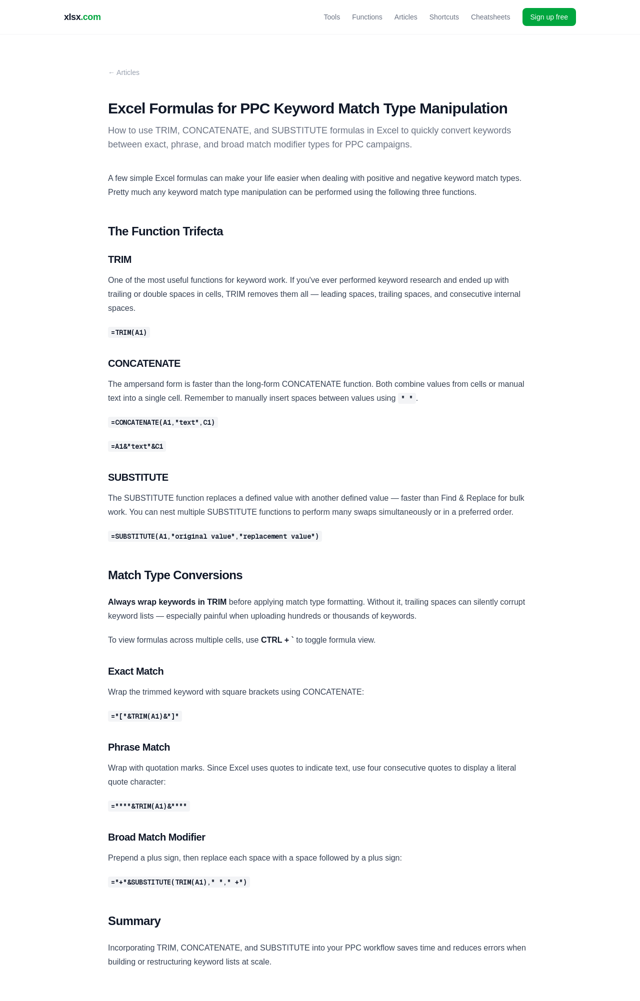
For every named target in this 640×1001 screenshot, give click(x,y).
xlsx (82, 17)
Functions (367, 17)
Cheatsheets (490, 17)
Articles (406, 17)
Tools (332, 17)
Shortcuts (444, 17)
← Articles (124, 72)
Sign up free (549, 17)
